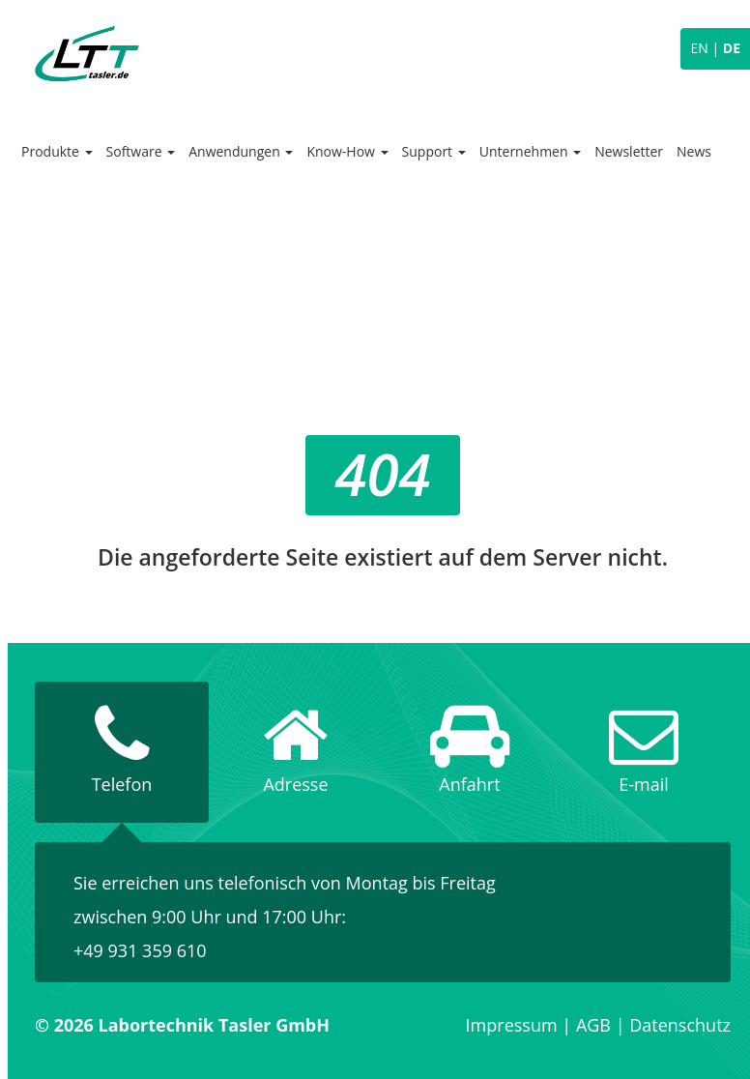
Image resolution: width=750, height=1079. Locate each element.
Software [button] (141, 151)
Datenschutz (680, 1024)
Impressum (512, 1024)
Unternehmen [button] (530, 151)
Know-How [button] (347, 151)
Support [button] (434, 151)
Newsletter (628, 151)
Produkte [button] (57, 151)
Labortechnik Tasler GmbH (86, 53)
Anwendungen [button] (240, 151)
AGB (593, 1024)
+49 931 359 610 (140, 950)
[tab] (122, 752)
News (694, 151)
